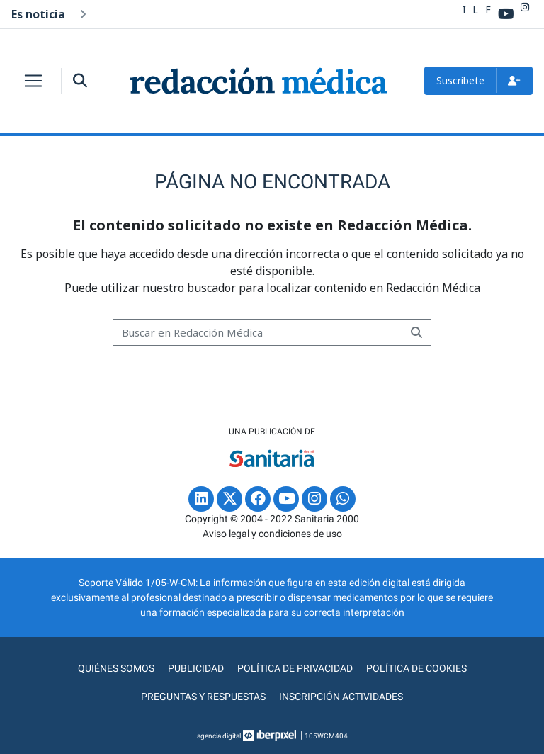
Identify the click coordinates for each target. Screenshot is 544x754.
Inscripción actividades (341, 696)
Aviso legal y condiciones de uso (272, 533)
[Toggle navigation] (33, 80)
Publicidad (196, 668)
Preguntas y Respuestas (203, 696)
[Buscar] (258, 332)
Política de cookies (416, 668)
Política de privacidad (295, 668)
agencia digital (219, 736)
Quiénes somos (116, 668)
